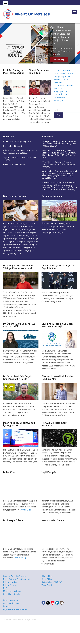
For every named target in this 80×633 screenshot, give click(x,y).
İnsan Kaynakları (10, 600)
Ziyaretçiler (59, 100)
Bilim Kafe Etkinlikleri (12, 146)
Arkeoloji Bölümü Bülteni (14, 164)
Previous (2, 43)
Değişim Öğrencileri (62, 76)
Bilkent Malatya (10, 582)
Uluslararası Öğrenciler (64, 73)
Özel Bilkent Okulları (12, 594)
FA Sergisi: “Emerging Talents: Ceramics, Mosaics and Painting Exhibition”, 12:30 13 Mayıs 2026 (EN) (59, 143)
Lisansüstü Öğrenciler (63, 85)
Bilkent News (47, 576)
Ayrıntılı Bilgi (59, 59)
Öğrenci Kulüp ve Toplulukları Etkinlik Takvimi (19, 158)
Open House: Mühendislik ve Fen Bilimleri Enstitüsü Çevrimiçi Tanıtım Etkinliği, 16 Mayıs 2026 (61, 35)
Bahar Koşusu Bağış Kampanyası (17, 141)
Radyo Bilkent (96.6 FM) (52, 582)
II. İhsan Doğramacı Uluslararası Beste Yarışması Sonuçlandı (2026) (20, 151)
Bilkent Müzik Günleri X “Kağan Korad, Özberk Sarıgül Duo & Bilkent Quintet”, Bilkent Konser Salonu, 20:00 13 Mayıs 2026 (59, 154)
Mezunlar (58, 88)
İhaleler (6, 606)
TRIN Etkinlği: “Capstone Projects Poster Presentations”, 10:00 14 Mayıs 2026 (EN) (58, 164)
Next (77, 43)
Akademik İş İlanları (11, 603)
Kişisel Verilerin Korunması (15, 609)
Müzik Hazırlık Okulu (12, 591)
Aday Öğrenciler (61, 91)
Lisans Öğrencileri (62, 70)
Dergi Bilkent (47, 579)
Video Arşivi (47, 585)
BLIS (5, 588)
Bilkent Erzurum (10, 585)
